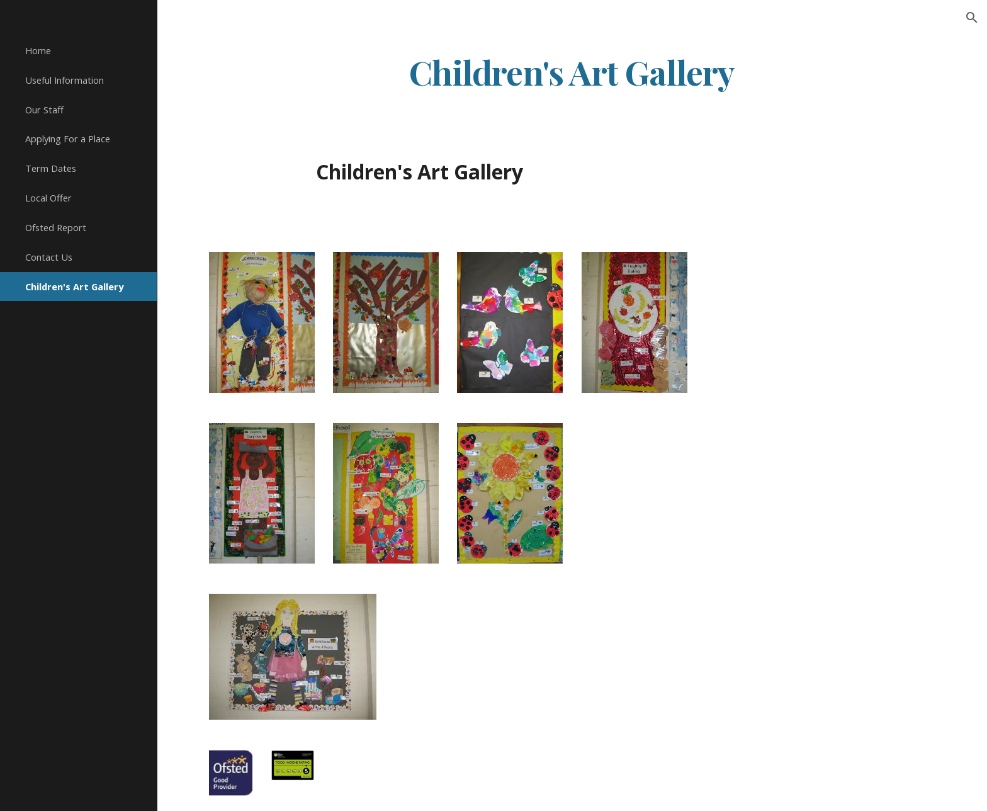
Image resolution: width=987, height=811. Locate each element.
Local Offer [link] (48, 197)
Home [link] (38, 50)
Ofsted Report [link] (55, 227)
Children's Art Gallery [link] (74, 286)
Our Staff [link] (44, 109)
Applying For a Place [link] (67, 138)
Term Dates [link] (50, 168)
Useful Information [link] (64, 80)
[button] (972, 18)
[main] (572, 71)
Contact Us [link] (48, 257)
